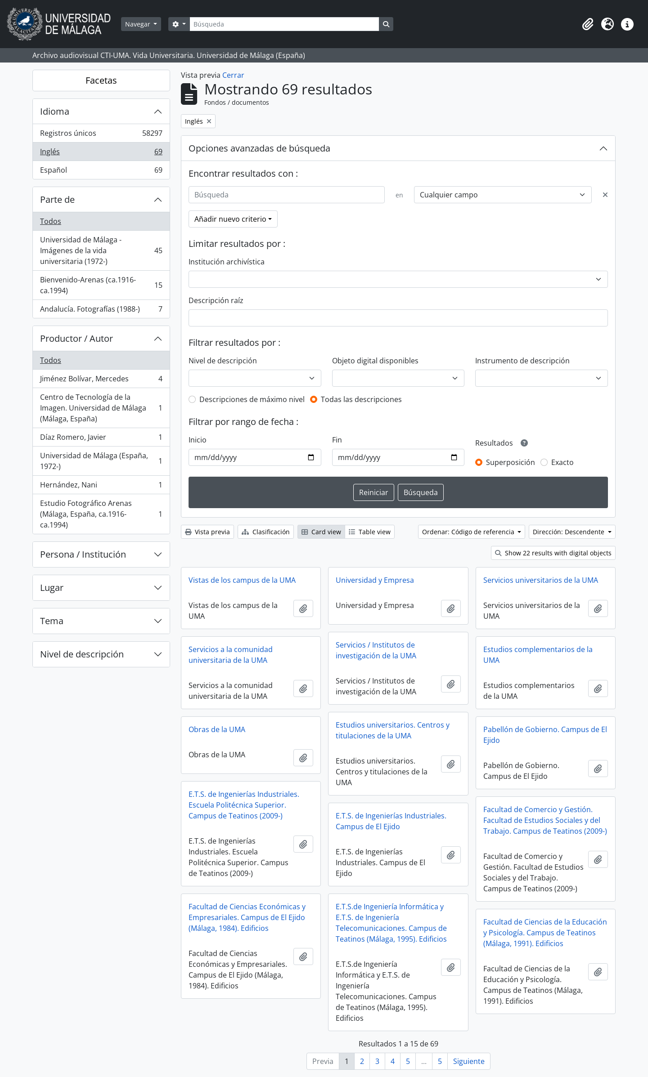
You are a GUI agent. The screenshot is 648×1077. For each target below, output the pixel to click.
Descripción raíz (216, 300)
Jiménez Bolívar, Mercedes (101, 380)
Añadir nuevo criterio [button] (230, 219)
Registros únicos (101, 135)
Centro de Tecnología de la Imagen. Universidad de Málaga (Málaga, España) (101, 408)
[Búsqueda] (284, 24)
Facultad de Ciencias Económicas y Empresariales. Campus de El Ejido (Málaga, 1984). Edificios (247, 917)
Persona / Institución (83, 554)
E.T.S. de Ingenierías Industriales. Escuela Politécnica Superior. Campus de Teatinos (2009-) (244, 805)
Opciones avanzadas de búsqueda (259, 148)
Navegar (138, 24)
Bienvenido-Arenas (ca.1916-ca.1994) (101, 285)
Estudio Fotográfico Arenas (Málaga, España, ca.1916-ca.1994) (101, 514)
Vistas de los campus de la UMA (242, 580)
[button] (588, 24)
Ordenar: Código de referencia (469, 531)
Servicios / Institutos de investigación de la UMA (376, 650)
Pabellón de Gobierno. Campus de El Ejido (545, 734)
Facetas (101, 80)
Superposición (510, 462)
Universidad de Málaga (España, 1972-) (101, 461)
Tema (51, 621)
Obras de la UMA (217, 729)
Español (101, 172)
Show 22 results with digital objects (553, 553)
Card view (321, 531)
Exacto (562, 462)
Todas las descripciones (361, 399)
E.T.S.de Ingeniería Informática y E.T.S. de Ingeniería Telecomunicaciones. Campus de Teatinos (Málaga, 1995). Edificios (391, 923)
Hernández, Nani (101, 486)
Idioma (54, 111)
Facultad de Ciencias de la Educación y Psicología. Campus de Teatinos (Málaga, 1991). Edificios (545, 932)
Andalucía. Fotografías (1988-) (101, 311)
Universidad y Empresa (375, 580)
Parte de (57, 199)
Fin (337, 440)
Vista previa (207, 531)
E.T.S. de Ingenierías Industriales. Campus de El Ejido (391, 821)
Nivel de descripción (82, 654)
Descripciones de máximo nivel (252, 399)
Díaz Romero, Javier (101, 439)
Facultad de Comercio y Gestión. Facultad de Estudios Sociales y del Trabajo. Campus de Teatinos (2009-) (545, 820)
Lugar (51, 587)
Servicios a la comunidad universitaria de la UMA (231, 654)
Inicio (198, 440)
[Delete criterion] (605, 194)
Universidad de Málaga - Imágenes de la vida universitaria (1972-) (101, 250)
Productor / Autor (76, 338)
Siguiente (469, 1061)
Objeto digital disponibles (375, 361)
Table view (370, 531)
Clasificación (266, 531)
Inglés (101, 153)
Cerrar (233, 75)
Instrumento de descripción (522, 361)
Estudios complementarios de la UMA (538, 654)
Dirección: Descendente (569, 531)
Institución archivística (227, 262)
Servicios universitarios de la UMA (540, 580)
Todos (50, 221)
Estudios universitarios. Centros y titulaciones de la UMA (393, 730)
